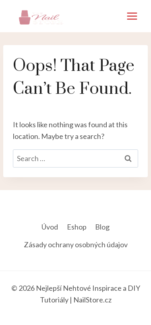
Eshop (77, 226)
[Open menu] (131, 16)
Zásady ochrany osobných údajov (76, 244)
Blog (102, 226)
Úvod (49, 226)
